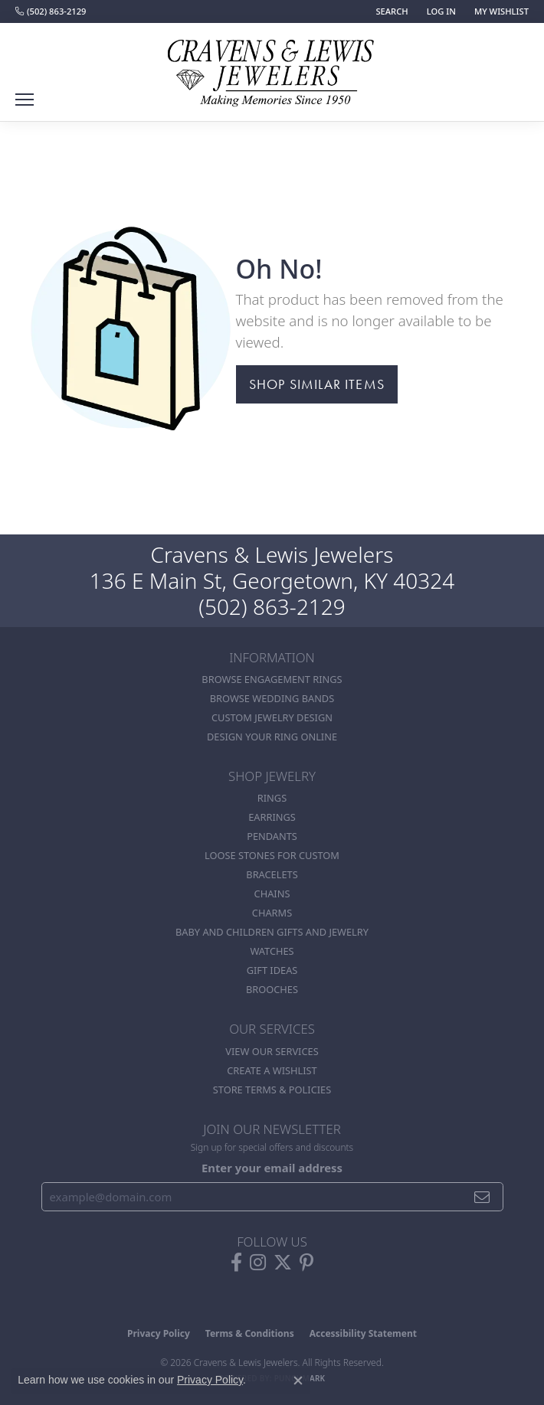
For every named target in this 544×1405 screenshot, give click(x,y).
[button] (390, 11)
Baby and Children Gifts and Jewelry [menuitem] (272, 932)
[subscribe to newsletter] (482, 1197)
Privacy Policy (158, 1333)
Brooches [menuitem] (272, 989)
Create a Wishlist (271, 1070)
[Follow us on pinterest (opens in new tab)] (306, 1262)
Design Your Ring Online (272, 736)
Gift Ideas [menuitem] (272, 970)
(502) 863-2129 (272, 606)
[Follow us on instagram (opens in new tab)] (258, 1262)
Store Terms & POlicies (272, 1089)
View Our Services (271, 1051)
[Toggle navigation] (24, 99)
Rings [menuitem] (272, 798)
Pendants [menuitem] (272, 836)
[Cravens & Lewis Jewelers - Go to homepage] (272, 67)
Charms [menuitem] (272, 913)
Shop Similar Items (317, 384)
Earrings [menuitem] (272, 817)
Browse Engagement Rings (272, 679)
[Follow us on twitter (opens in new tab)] (283, 1262)
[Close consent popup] (298, 1380)
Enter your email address (272, 1167)
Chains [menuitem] (272, 893)
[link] (50, 11)
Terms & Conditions (249, 1333)
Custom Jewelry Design (272, 717)
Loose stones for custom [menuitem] (272, 855)
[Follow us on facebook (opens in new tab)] (236, 1262)
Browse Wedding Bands (272, 698)
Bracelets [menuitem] (271, 874)
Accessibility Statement (363, 1333)
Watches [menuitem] (271, 951)
